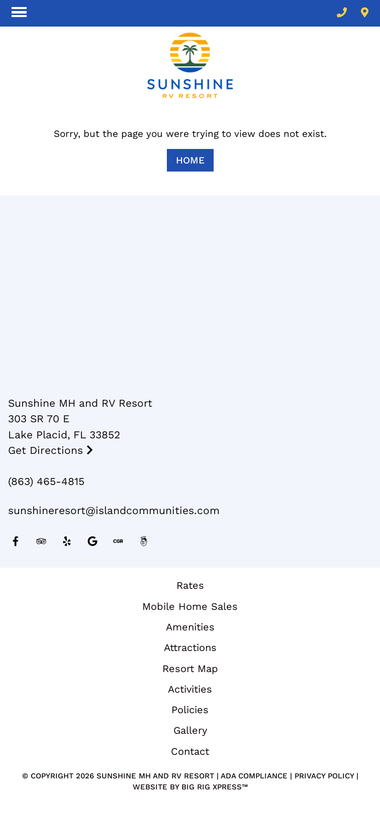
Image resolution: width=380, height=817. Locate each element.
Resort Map (190, 669)
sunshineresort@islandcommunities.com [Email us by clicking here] (114, 510)
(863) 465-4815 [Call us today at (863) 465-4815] (46, 481)
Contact (190, 751)
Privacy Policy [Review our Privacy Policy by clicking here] (324, 775)
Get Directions (50, 450)
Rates (190, 585)
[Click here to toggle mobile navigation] (19, 12)
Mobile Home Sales (190, 606)
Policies (190, 710)
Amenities (190, 627)
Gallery (190, 730)
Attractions (190, 647)
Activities (190, 689)
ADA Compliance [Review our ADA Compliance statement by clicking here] (254, 775)
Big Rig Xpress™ (214, 786)
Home (190, 160)
